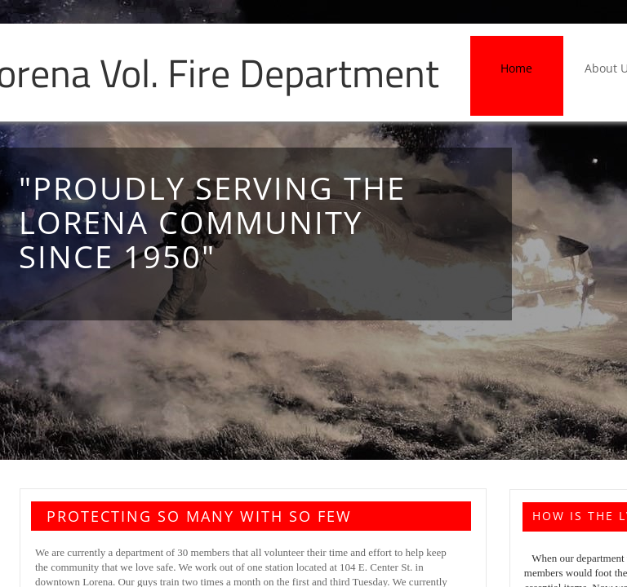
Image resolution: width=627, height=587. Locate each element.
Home (516, 68)
